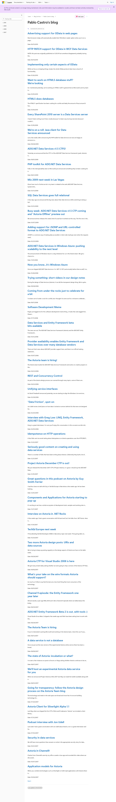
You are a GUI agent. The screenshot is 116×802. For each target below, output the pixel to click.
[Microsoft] (3, 2)
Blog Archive (37, 16)
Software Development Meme (44, 307)
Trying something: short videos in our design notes (56, 277)
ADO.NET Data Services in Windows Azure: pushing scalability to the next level (56, 247)
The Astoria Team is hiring (42, 627)
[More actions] (86, 16)
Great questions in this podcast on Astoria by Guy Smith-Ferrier (56, 480)
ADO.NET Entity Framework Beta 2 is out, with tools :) (57, 611)
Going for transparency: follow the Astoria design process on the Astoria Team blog (55, 689)
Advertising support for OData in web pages (52, 33)
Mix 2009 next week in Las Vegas (46, 179)
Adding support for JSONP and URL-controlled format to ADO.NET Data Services (54, 228)
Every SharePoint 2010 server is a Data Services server (58, 114)
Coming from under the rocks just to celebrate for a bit (56, 292)
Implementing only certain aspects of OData (52, 64)
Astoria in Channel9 (39, 750)
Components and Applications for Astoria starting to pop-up (57, 499)
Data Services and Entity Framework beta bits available (51, 324)
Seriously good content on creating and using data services (53, 448)
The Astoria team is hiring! (42, 360)
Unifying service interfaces (43, 388)
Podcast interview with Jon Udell (46, 722)
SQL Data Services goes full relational (48, 195)
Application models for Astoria (45, 766)
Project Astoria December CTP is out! (48, 463)
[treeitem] (12, 22)
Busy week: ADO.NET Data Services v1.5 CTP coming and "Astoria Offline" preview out (57, 212)
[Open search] (107, 2)
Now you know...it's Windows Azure (48, 264)
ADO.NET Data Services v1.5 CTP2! (47, 148)
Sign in (112, 2)
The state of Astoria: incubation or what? (50, 655)
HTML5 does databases (41, 98)
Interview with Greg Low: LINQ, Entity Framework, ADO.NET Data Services (56, 419)
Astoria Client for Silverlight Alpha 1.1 (48, 706)
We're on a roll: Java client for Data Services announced (47, 131)
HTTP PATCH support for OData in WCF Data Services (57, 48)
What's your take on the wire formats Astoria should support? (53, 575)
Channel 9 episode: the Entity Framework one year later (53, 594)
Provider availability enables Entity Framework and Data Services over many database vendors (56, 343)
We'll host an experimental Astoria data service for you (54, 670)
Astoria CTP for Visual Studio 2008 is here (51, 561)
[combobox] (12, 18)
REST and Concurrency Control (45, 375)
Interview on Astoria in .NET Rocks (47, 513)
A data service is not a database (45, 640)
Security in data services (41, 737)
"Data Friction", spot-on (41, 401)
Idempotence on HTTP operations (46, 433)
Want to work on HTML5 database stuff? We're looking (50, 81)
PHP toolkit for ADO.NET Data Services (49, 164)
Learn (29, 16)
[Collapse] (22, 15)
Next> (29, 781)
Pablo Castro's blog (48, 16)
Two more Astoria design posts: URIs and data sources (51, 544)
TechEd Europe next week (42, 529)
